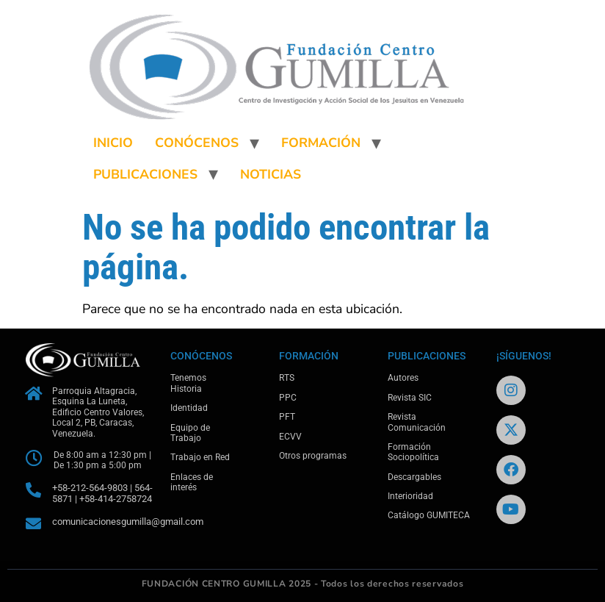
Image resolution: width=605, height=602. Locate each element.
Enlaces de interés (191, 482)
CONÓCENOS (197, 142)
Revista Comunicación (417, 422)
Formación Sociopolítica (413, 452)
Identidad (189, 408)
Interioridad (410, 496)
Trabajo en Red (200, 457)
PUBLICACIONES (145, 174)
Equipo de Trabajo (190, 433)
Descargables (414, 477)
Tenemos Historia (188, 383)
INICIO (113, 142)
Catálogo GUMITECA (429, 515)
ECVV (290, 436)
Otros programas (313, 456)
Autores (403, 378)
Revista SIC (410, 398)
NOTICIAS (270, 174)
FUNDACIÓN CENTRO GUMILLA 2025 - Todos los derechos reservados (303, 584)
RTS (286, 378)
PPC (288, 398)
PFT (287, 417)
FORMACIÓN (321, 142)
